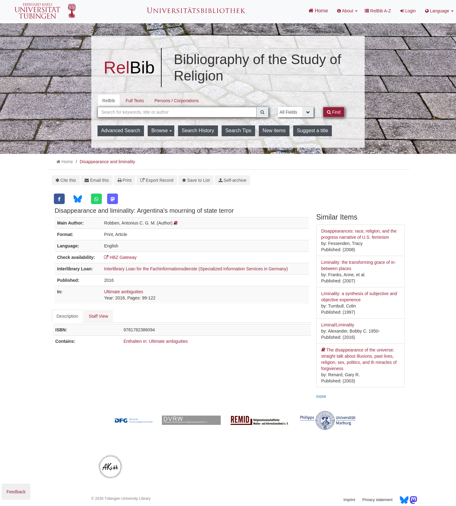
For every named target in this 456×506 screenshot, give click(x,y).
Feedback (16, 491)
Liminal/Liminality (337, 324)
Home (318, 10)
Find (334, 112)
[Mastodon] (112, 199)
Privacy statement (377, 500)
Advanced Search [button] (120, 130)
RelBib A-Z (378, 10)
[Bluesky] (77, 199)
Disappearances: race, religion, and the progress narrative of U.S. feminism (359, 234)
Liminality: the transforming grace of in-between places (358, 265)
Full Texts (135, 100)
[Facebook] (59, 199)
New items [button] (274, 130)
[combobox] (177, 112)
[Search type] (296, 112)
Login (408, 10)
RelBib (108, 100)
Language (439, 10)
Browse (161, 130)
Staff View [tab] (98, 316)
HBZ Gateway (120, 257)
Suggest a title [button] (312, 130)
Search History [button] (198, 130)
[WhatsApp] (96, 199)
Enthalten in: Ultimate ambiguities (156, 341)
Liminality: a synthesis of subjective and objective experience (359, 296)
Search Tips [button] (238, 130)
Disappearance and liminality (107, 161)
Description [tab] (67, 316)
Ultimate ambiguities (123, 291)
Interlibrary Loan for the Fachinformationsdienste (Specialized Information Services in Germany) (196, 268)
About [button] (347, 10)
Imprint (349, 500)
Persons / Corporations (176, 100)
